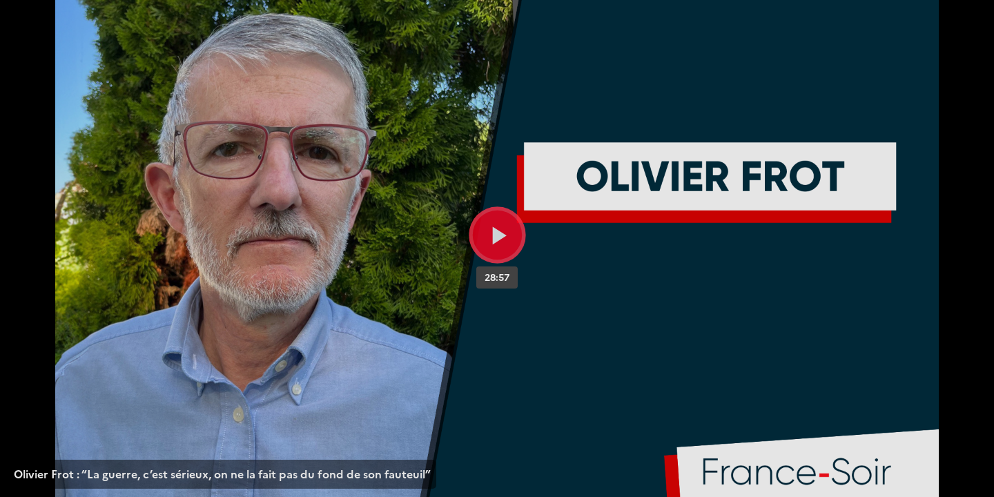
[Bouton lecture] (497, 235)
